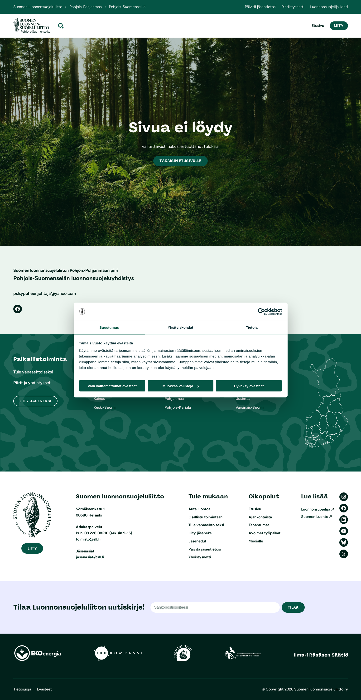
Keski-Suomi (105, 407)
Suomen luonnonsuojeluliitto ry (321, 689)
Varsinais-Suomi (250, 407)
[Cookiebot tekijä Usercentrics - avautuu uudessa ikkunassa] (261, 311)
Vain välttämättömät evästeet (112, 386)
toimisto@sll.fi (88, 539)
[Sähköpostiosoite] (215, 607)
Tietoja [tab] (252, 327)
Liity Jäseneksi (35, 401)
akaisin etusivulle (180, 161)
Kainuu (100, 398)
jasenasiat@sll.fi (90, 557)
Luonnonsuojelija (315, 509)
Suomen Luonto (314, 516)
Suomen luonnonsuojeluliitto (37, 7)
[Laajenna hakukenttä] (61, 25)
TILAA (293, 607)
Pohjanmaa (174, 398)
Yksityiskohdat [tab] (180, 327)
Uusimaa (243, 398)
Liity (339, 25)
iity (32, 548)
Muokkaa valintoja (181, 386)
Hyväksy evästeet (249, 386)
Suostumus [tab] (109, 327)
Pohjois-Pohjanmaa (85, 7)
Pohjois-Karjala (177, 407)
